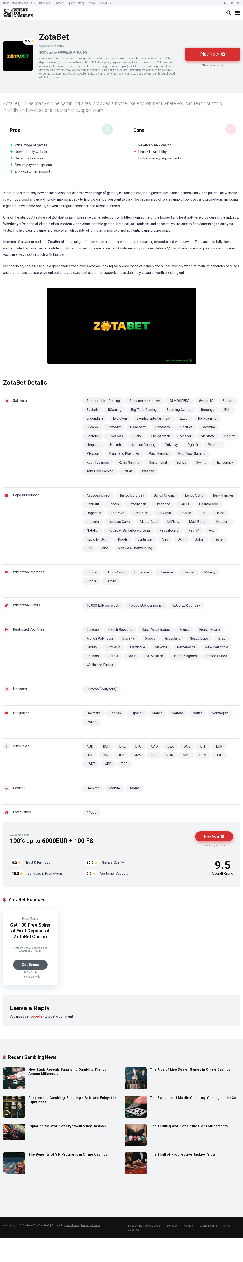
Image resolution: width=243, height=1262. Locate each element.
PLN (202, 755)
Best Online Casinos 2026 (19, 3)
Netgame (93, 445)
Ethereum (141, 513)
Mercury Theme (90, 1225)
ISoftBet (185, 427)
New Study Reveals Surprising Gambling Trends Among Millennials (67, 1071)
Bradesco (163, 504)
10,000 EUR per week (103, 605)
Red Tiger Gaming (191, 453)
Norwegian (220, 713)
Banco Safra (194, 495)
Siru (165, 539)
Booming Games (178, 410)
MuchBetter (198, 522)
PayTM (193, 530)
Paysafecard (169, 530)
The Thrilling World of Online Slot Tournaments (189, 1126)
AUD (90, 746)
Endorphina (95, 418)
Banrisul (93, 504)
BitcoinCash (116, 572)
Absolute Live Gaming (103, 401)
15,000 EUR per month (146, 605)
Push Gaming (159, 453)
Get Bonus (30, 965)
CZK (170, 746)
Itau (203, 513)
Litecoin (93, 522)
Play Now (212, 54)
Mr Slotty (208, 436)
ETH (203, 746)
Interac (185, 513)
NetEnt (229, 436)
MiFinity (173, 522)
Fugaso (92, 427)
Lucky (137, 436)
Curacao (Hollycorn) (101, 689)
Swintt (201, 462)
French (157, 713)
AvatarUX (206, 401)
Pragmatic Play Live (124, 453)
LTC (153, 755)
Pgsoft (192, 445)
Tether (219, 539)
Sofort (199, 539)
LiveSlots (116, 436)
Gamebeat (138, 427)
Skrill (181, 539)
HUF (90, 755)
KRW (137, 755)
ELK (227, 410)
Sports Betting (76, 3)
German (178, 713)
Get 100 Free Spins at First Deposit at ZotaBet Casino (30, 930)
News (92, 3)
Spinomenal (158, 462)
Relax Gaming (129, 462)
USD (219, 755)
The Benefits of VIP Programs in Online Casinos (67, 1154)
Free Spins (30, 918)
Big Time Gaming (144, 410)
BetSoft (92, 410)
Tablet (134, 788)
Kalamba (208, 427)
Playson (93, 453)
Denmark (93, 713)
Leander (93, 436)
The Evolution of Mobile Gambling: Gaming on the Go (193, 1098)
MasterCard (149, 522)
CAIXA (185, 504)
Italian (197, 713)
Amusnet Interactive (144, 401)
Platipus (214, 445)
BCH (106, 746)
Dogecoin (94, 513)
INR (105, 755)
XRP (108, 764)
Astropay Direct (98, 495)
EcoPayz (117, 513)
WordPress (72, 1225)
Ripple (123, 539)
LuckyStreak (160, 436)
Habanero (162, 427)
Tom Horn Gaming (100, 471)
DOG (187, 746)
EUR (219, 746)
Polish (91, 722)
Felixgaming (207, 418)
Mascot (185, 436)
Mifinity (210, 572)
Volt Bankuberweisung (135, 548)
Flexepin (164, 513)
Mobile (114, 788)
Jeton (220, 513)
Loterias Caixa (119, 522)
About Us (105, 3)
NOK (169, 755)
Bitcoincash (137, 504)
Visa (105, 548)
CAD (154, 746)
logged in (36, 1016)
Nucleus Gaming (143, 445)
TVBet (127, 471)
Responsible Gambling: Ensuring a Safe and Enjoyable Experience (72, 1100)
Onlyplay (171, 445)
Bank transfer (223, 495)
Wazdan (148, 471)
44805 (91, 812)
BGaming (114, 410)
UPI (89, 548)
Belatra (228, 401)
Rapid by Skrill (97, 539)
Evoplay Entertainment (153, 418)
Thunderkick (224, 462)
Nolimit (115, 445)
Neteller (93, 530)
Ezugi (184, 418)
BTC (138, 746)
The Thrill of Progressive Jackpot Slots (183, 1154)
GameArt (114, 427)
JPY (121, 755)
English (115, 713)
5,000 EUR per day (186, 605)
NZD (186, 755)
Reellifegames (98, 462)
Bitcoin (113, 504)
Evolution (120, 418)
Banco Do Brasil (132, 495)
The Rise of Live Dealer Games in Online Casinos (190, 1069)
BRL (122, 746)
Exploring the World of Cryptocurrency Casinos (67, 1126)
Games (58, 3)
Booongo (208, 410)
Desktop (93, 788)
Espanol (136, 713)
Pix (211, 530)
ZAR (124, 764)
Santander (145, 539)
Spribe (181, 462)
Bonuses (44, 3)
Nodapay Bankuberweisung (129, 530)
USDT (91, 764)
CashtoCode (208, 504)
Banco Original (164, 495)
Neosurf (222, 522)
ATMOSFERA (179, 401)
